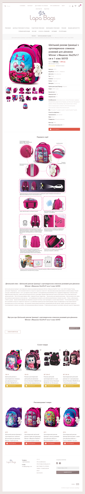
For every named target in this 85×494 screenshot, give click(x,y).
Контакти (39, 9)
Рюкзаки (8, 28)
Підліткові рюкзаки (38, 28)
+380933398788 (26, 462)
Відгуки (46, 9)
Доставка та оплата (41, 5)
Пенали (64, 28)
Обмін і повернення (43, 468)
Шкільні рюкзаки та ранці (21, 28)
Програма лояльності (43, 464)
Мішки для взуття (74, 28)
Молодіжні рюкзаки (52, 28)
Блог (63, 5)
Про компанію (55, 5)
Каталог (30, 5)
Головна (22, 5)
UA (70, 6)
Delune (34, 31)
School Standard (44, 31)
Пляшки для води (24, 31)
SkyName (54, 31)
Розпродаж (62, 31)
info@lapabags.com (27, 466)
